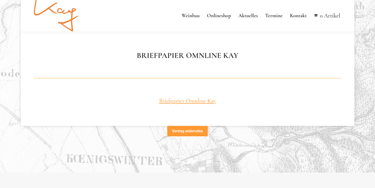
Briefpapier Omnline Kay (187, 100)
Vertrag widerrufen (187, 131)
